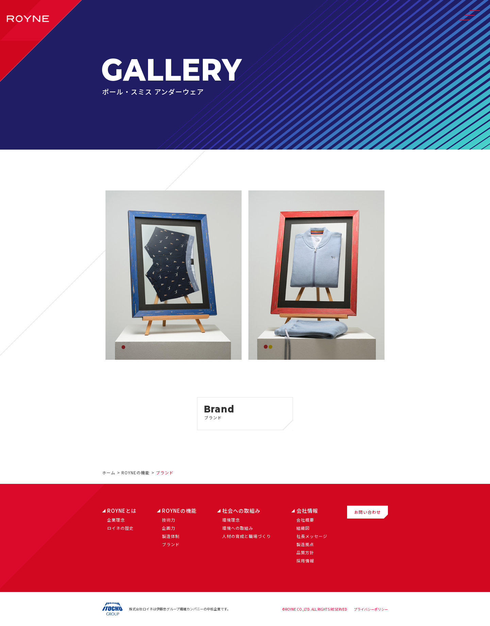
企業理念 (116, 520)
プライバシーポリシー (371, 609)
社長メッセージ (311, 536)
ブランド (171, 544)
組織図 (303, 528)
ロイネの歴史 (120, 528)
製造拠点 (305, 544)
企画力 (168, 528)
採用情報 (305, 560)
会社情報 (307, 510)
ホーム (108, 472)
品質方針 (305, 552)
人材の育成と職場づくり (246, 536)
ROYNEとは (121, 510)
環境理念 (231, 520)
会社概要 (305, 520)
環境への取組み (237, 528)
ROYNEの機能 (135, 472)
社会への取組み (241, 510)
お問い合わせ (367, 512)
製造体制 (171, 536)
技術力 (168, 520)
